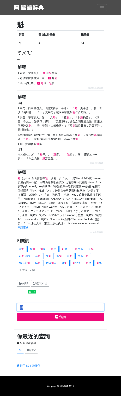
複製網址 (40, 283)
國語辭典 (29, 7)
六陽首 (51, 263)
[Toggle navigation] (102, 7)
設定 (31, 350)
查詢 (60, 317)
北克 (76, 263)
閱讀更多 (23, 227)
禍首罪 (83, 256)
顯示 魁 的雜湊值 (28, 365)
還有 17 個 (27, 270)
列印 (23, 283)
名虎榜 (24, 256)
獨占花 (24, 263)
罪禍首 (77, 249)
